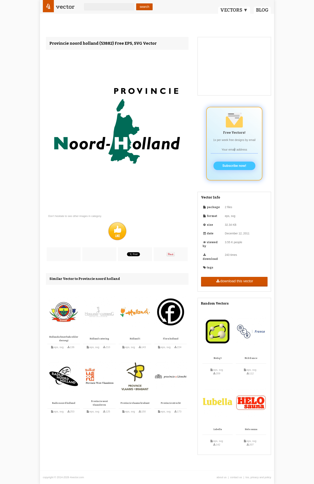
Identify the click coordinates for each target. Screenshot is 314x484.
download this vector (234, 281)
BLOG (262, 10)
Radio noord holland (63, 403)
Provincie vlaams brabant (135, 403)
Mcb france (251, 358)
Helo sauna (251, 429)
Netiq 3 (217, 358)
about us (221, 477)
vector (65, 6)
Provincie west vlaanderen (99, 403)
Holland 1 (135, 338)
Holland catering (99, 338)
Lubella (217, 429)
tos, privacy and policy (258, 477)
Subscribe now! (234, 165)
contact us (236, 477)
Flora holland (170, 338)
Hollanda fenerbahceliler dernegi (63, 339)
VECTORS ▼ (234, 10)
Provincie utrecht (171, 403)
